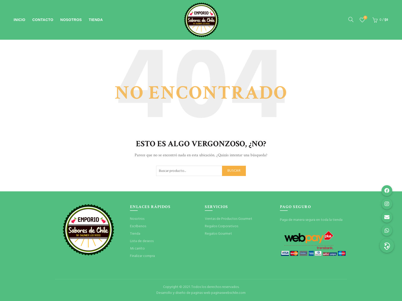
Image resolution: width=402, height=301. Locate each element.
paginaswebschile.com (228, 293)
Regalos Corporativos (221, 226)
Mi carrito (137, 249)
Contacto (42, 20)
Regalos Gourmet (218, 234)
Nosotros (71, 20)
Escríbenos (138, 226)
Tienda (96, 20)
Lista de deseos (364, 17)
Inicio (19, 20)
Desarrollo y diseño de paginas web (183, 293)
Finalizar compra (142, 256)
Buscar (233, 171)
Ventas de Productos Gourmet (228, 219)
